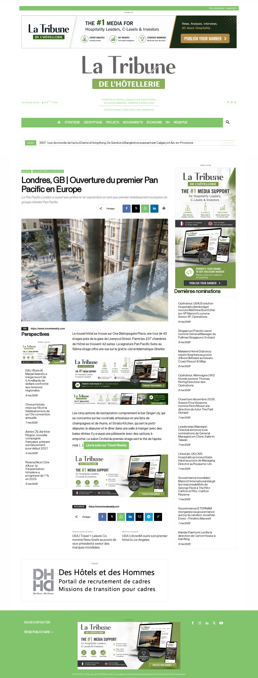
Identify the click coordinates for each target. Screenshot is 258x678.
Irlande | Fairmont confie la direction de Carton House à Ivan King (196, 536)
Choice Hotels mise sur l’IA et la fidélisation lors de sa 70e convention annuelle (37, 411)
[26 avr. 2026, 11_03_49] (120, 373)
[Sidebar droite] (205, 228)
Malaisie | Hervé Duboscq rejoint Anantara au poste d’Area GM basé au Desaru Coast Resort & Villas (195, 356)
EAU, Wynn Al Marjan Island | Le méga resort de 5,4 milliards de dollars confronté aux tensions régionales (37, 380)
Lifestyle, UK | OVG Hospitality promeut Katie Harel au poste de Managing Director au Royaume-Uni (196, 459)
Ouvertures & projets (48, 171)
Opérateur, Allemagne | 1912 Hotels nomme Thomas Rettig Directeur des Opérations (196, 380)
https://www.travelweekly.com (48, 328)
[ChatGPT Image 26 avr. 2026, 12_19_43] (129, 48)
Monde (26, 171)
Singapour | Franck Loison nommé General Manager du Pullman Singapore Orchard (197, 334)
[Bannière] (120, 408)
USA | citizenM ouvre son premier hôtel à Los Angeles (144, 537)
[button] (228, 122)
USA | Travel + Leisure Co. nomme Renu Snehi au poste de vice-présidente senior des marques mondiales (94, 541)
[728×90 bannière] (129, 645)
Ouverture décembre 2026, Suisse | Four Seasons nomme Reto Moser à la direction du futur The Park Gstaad (196, 406)
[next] (230, 142)
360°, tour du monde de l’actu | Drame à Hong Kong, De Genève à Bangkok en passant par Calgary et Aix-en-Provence (116, 142)
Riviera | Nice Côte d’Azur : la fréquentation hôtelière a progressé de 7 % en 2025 (37, 471)
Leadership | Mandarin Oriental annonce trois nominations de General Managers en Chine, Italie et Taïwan (196, 433)
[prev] (224, 142)
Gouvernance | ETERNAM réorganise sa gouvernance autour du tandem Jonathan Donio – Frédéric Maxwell (196, 513)
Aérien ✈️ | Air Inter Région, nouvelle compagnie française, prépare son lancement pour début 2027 (37, 440)
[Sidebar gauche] (43, 354)
